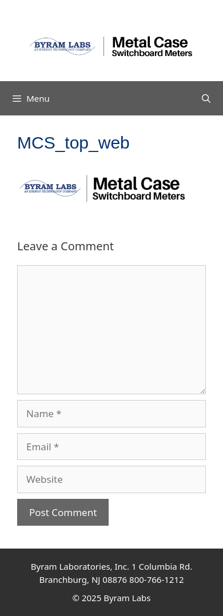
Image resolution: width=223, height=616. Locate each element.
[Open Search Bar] (206, 98)
